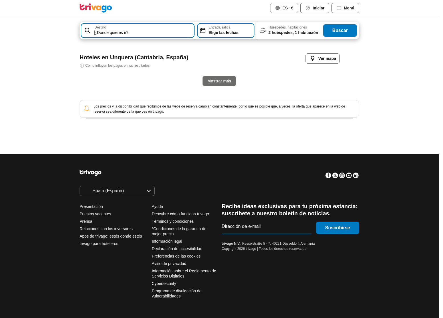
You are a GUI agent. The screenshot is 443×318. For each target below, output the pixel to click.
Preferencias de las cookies (177, 256)
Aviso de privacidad (169, 263)
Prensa (86, 221)
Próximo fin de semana (287, 154)
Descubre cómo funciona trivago (180, 214)
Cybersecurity (164, 283)
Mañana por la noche (194, 154)
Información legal (167, 241)
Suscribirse (337, 227)
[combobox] (138, 30)
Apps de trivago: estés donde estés (111, 236)
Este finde (239, 154)
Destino (100, 27)
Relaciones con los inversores (106, 228)
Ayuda (157, 206)
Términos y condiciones (173, 221)
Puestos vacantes (95, 214)
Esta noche (147, 154)
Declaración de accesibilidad (177, 248)
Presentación (91, 206)
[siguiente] (313, 52)
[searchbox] (143, 33)
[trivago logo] (96, 8)
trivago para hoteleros (99, 243)
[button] (138, 30)
